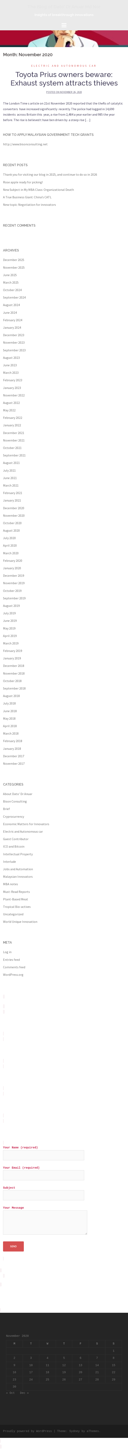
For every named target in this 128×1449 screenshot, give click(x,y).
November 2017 (14, 763)
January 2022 (12, 425)
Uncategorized (13, 914)
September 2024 (14, 297)
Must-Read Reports (16, 892)
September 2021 (14, 455)
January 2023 (12, 388)
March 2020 (11, 553)
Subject (43, 1191)
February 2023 (12, 380)
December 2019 (13, 575)
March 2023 (11, 373)
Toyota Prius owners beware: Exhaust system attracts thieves (64, 78)
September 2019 (14, 598)
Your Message (45, 1220)
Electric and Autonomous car (64, 66)
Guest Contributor (15, 839)
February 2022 (12, 418)
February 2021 (12, 493)
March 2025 (11, 282)
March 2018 (11, 733)
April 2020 (10, 545)
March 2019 (11, 643)
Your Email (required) (43, 1171)
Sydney (74, 1431)
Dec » (24, 1393)
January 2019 (12, 658)
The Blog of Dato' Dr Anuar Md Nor (64, 6)
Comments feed (14, 967)
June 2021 (10, 478)
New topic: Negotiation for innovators (29, 205)
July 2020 (9, 538)
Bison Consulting (15, 801)
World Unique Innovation (20, 922)
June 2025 (10, 275)
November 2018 (14, 673)
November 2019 (14, 583)
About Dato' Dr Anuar (17, 794)
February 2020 (12, 561)
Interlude (9, 862)
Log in (7, 952)
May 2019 (9, 628)
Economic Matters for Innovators (26, 824)
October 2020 (12, 523)
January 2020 (12, 568)
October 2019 (12, 591)
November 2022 (14, 395)
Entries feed (11, 960)
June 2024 (10, 312)
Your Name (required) (43, 1151)
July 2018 (9, 703)
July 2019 (9, 613)
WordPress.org (13, 975)
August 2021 (11, 463)
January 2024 (12, 327)
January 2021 (12, 500)
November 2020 (14, 515)
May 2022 (9, 410)
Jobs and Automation (18, 869)
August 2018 (11, 696)
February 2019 (12, 651)
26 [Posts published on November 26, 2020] (64, 1379)
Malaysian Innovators (18, 876)
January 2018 (12, 749)
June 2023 (10, 365)
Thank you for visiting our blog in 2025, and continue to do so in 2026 (50, 174)
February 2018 (12, 741)
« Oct (10, 1393)
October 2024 (12, 290)
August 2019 (11, 606)
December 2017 (13, 756)
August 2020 (11, 530)
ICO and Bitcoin (13, 846)
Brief (6, 809)
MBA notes (10, 884)
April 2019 (10, 636)
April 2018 (10, 726)
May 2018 (9, 718)
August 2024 (11, 305)
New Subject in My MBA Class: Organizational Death (38, 190)
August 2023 (11, 358)
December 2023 (13, 335)
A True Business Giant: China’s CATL (27, 197)
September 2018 (14, 688)
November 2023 (14, 342)
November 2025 (14, 267)
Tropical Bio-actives (17, 907)
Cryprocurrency (13, 816)
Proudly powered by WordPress (27, 1431)
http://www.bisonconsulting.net (25, 144)
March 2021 (11, 485)
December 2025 (13, 260)
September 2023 (14, 350)
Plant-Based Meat (15, 899)
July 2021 (9, 470)
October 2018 (12, 681)
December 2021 (13, 433)
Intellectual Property (18, 854)
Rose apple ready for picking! (23, 182)
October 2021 (12, 448)
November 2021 (14, 440)
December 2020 (13, 508)
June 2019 (10, 621)
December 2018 (13, 666)
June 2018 (10, 711)
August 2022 (11, 403)
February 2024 (12, 320)
